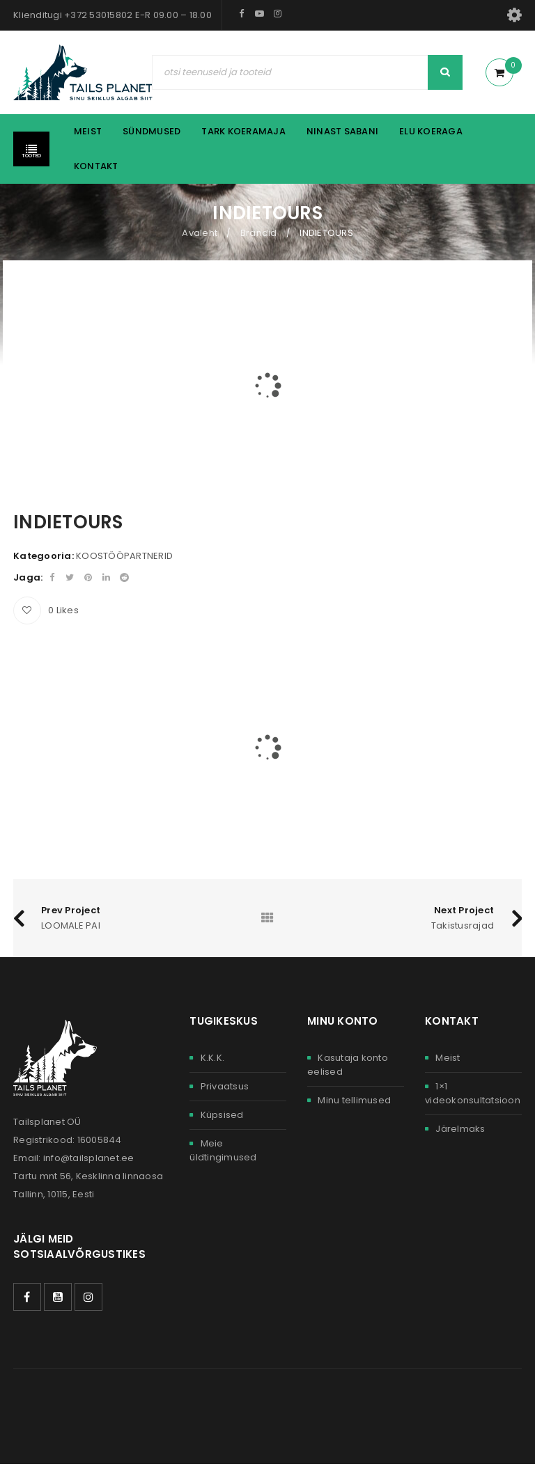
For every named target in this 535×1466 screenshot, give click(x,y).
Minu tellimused (354, 1101)
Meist (447, 1059)
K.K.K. (213, 1059)
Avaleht (199, 232)
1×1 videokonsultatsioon (472, 1094)
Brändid (258, 232)
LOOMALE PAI (70, 926)
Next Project (464, 910)
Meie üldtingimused (222, 1151)
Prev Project (70, 910)
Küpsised (222, 1116)
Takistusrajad (462, 926)
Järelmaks (460, 1130)
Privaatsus (225, 1087)
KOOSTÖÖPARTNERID (124, 555)
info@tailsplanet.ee (88, 1160)
